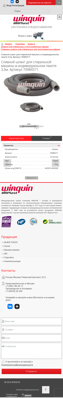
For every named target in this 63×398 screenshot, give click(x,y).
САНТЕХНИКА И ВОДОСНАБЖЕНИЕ (31, 27)
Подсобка (20, 44)
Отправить (31, 371)
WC (5, 254)
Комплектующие (12, 261)
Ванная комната (11, 250)
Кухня (7, 246)
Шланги (31, 44)
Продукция (9, 237)
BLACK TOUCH (11, 242)
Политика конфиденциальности (27, 390)
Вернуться (31, 178)
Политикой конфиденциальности (17, 365)
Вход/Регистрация (15, 5)
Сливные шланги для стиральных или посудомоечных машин (30, 49)
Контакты (8, 270)
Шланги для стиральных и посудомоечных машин (25, 46)
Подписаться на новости (39, 3)
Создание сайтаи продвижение (12, 395)
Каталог (8, 44)
